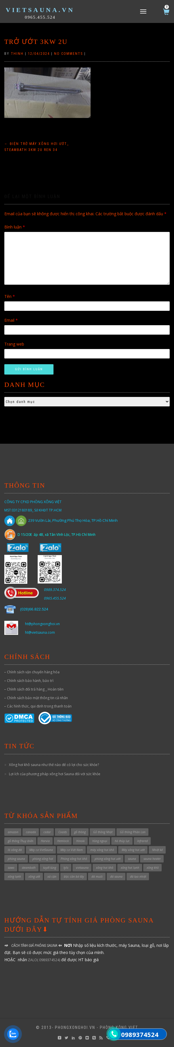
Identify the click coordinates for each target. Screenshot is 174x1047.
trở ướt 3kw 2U (36, 41)
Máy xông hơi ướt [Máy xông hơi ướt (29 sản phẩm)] (133, 850)
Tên (9, 296)
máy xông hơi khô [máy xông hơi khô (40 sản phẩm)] (102, 850)
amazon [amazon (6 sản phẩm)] (13, 832)
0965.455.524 (40, 17)
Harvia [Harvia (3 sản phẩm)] (45, 841)
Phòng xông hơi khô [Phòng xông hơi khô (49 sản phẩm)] (74, 859)
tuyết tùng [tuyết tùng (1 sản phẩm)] (49, 868)
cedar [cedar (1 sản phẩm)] (47, 832)
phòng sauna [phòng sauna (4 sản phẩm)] (16, 859)
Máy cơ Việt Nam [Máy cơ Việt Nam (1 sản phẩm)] (71, 850)
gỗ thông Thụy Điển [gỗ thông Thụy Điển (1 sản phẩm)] (20, 841)
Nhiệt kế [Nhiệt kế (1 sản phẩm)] (157, 850)
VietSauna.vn (40, 9)
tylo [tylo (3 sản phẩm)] (66, 868)
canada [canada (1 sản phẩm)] (31, 832)
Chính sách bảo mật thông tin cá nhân (37, 697)
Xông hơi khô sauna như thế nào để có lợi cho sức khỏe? (54, 764)
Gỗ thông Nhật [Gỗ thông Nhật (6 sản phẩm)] (102, 832)
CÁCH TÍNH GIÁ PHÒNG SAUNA (34, 945)
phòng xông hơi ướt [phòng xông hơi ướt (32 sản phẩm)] (108, 859)
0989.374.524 (55, 589)
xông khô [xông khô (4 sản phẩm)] (153, 868)
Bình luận (14, 227)
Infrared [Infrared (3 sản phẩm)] (142, 841)
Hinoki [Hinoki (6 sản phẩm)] (80, 841)
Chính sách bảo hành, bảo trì (30, 680)
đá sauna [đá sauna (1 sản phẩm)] (116, 877)
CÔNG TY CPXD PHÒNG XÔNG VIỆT (33, 501)
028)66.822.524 (34, 609)
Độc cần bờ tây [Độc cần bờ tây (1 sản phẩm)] (74, 877)
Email (11, 320)
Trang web (14, 344)
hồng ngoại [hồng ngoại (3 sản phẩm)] (99, 841)
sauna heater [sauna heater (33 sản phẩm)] (152, 859)
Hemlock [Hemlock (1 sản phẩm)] (63, 841)
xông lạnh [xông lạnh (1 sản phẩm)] (14, 877)
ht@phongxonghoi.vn (42, 623)
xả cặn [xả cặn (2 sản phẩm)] (51, 877)
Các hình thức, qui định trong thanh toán (39, 706)
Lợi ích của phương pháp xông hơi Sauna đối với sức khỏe (54, 773)
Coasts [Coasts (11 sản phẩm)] (62, 832)
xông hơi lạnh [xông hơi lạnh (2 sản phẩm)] (130, 868)
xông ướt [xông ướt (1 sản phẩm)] (34, 877)
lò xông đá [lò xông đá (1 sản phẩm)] (15, 850)
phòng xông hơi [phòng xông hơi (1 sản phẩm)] (42, 859)
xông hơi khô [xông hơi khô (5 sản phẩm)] (104, 868)
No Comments (68, 54)
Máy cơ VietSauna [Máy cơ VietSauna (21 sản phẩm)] (41, 850)
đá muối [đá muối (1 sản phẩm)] (97, 877)
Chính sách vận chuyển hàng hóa (33, 672)
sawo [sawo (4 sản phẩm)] (11, 868)
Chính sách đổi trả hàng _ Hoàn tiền (35, 689)
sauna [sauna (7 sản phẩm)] (132, 859)
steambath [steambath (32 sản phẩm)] (29, 868)
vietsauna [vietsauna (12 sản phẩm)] (82, 868)
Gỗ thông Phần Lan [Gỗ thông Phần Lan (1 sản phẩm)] (133, 832)
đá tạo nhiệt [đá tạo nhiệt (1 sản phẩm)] (138, 877)
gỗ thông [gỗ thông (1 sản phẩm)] (80, 832)
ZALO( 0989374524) (43, 959)
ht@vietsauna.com (40, 632)
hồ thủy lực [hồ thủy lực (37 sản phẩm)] (122, 841)
